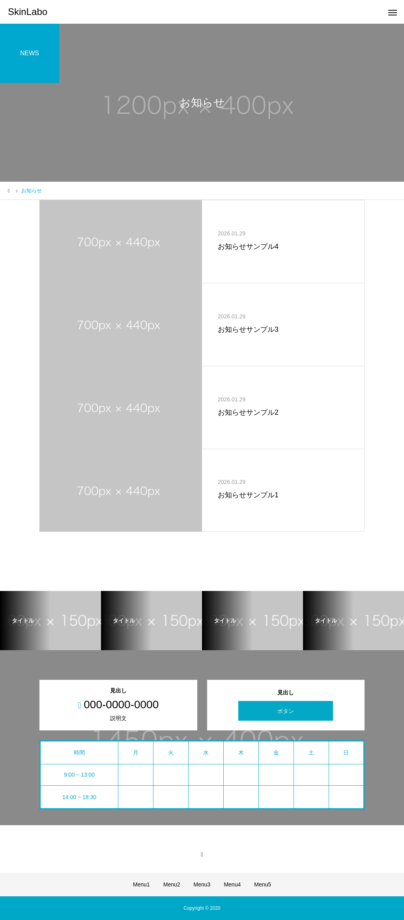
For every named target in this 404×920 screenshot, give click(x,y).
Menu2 (171, 884)
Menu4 (232, 884)
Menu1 (141, 884)
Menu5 (262, 884)
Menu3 (202, 884)
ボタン (285, 711)
